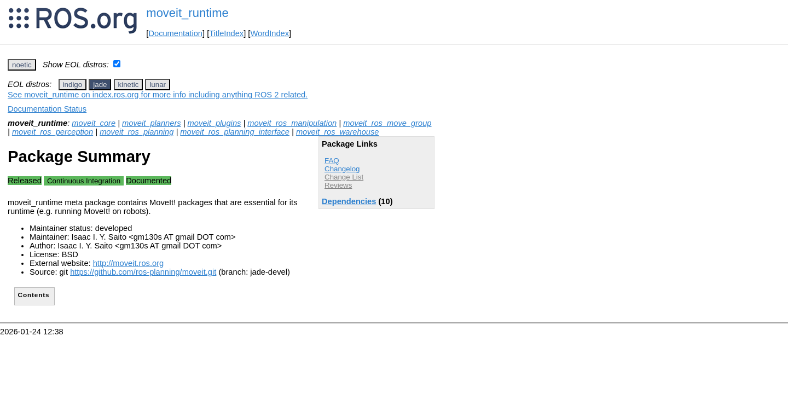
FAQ (332, 161)
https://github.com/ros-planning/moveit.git (143, 272)
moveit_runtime (187, 13)
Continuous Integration (83, 181)
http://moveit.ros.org (128, 263)
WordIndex (269, 33)
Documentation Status (47, 109)
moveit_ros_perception (52, 132)
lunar (157, 84)
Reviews (338, 185)
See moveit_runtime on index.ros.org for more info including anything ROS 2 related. (158, 94)
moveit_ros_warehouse (337, 132)
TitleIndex (226, 33)
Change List (344, 177)
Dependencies (349, 201)
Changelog (342, 169)
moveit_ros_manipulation (292, 123)
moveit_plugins (214, 123)
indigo (73, 84)
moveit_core (93, 123)
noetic (22, 65)
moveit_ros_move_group (387, 123)
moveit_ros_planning (136, 132)
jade (100, 84)
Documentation (175, 33)
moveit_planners (151, 123)
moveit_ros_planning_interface (234, 132)
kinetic (128, 84)
